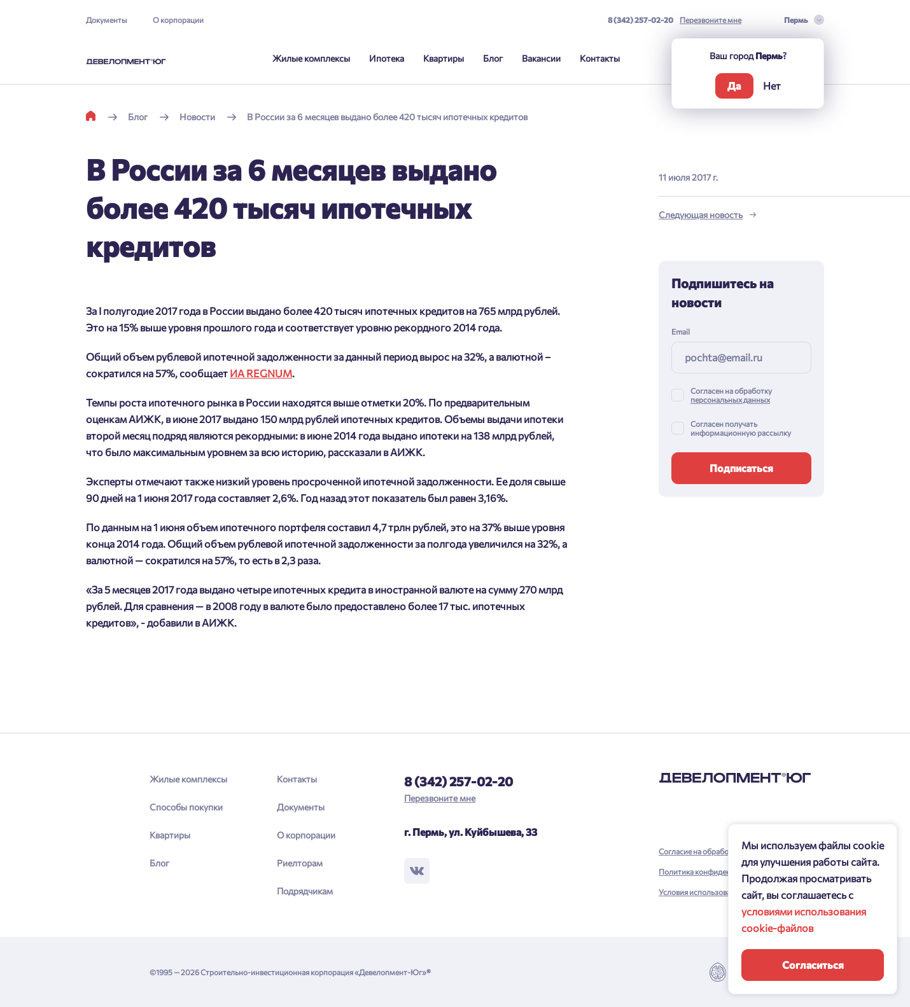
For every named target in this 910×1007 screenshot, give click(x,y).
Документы (106, 19)
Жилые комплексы (311, 58)
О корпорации (178, 19)
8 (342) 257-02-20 (640, 19)
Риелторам (300, 863)
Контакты (600, 58)
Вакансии (541, 58)
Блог (493, 58)
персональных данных (730, 399)
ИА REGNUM (261, 373)
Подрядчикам (305, 890)
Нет (772, 86)
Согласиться (813, 965)
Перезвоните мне (710, 19)
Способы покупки (186, 807)
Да (734, 86)
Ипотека (386, 58)
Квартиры (443, 58)
